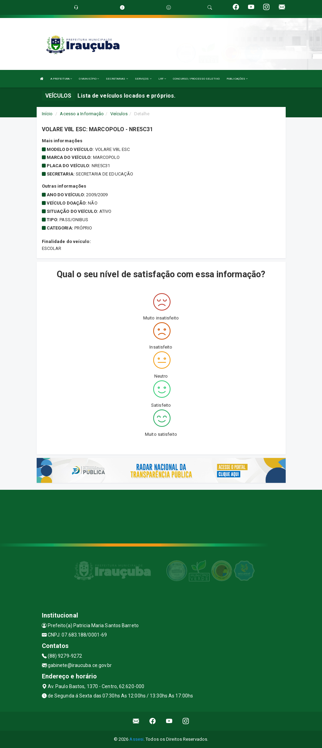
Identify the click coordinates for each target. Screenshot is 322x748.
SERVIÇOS (143, 78)
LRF (162, 78)
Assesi (136, 739)
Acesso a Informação (82, 113)
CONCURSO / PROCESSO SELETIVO (196, 78)
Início (47, 113)
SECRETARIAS (117, 78)
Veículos (119, 113)
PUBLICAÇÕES (237, 78)
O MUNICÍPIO (89, 78)
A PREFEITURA (61, 78)
